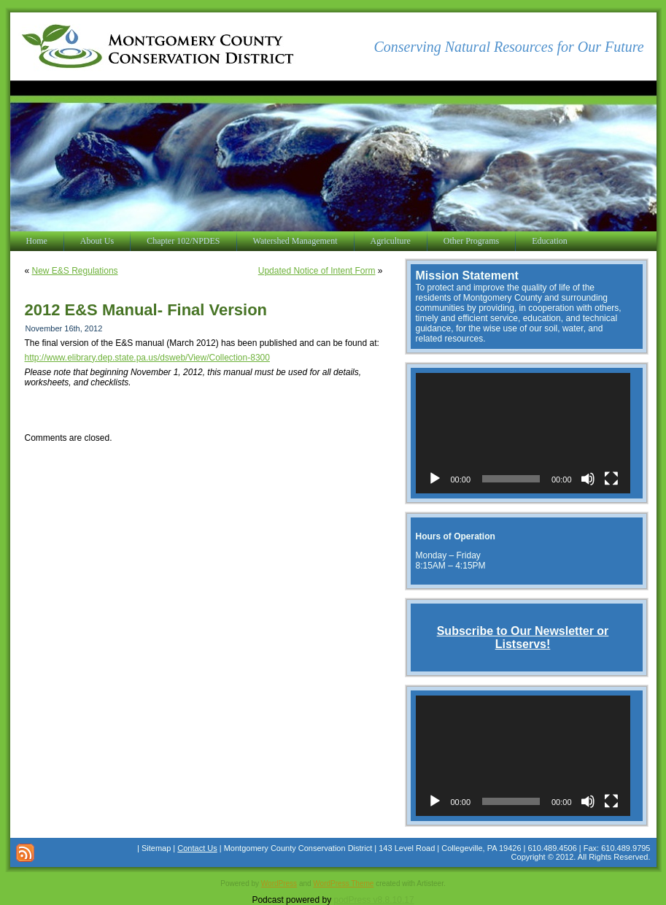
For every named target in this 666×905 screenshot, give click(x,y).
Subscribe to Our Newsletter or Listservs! (523, 637)
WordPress (279, 883)
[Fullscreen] (611, 478)
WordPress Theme (343, 883)
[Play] (434, 478)
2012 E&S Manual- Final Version (146, 310)
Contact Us (197, 848)
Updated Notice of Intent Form (317, 271)
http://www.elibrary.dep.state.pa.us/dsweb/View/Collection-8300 (147, 358)
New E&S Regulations (75, 271)
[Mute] (588, 478)
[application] (523, 433)
